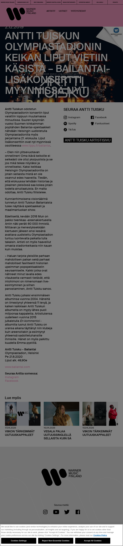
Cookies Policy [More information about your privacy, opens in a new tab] (100, 535)
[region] (61, 535)
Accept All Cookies (93, 541)
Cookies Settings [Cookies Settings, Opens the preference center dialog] (19, 541)
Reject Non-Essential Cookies (55, 541)
